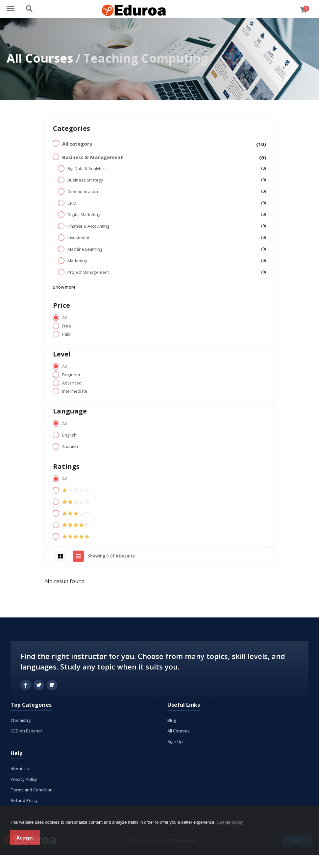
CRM (71, 203)
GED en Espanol (26, 731)
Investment (78, 238)
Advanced (72, 383)
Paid (66, 334)
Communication (82, 191)
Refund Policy (24, 800)
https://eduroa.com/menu (14, 5)
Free (66, 326)
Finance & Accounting (88, 226)
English (69, 435)
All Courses (40, 58)
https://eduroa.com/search (29, 9)
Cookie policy (230, 822)
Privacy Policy (24, 779)
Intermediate (74, 391)
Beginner (71, 375)
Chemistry (21, 720)
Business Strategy (85, 180)
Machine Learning (85, 249)
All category (77, 143)
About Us (20, 769)
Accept (24, 838)
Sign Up (175, 741)
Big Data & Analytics (86, 168)
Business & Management (92, 157)
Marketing (77, 261)
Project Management (88, 272)
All (64, 318)
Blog (171, 720)
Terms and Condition (32, 790)
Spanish (70, 446)
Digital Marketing (84, 214)
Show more (64, 287)
